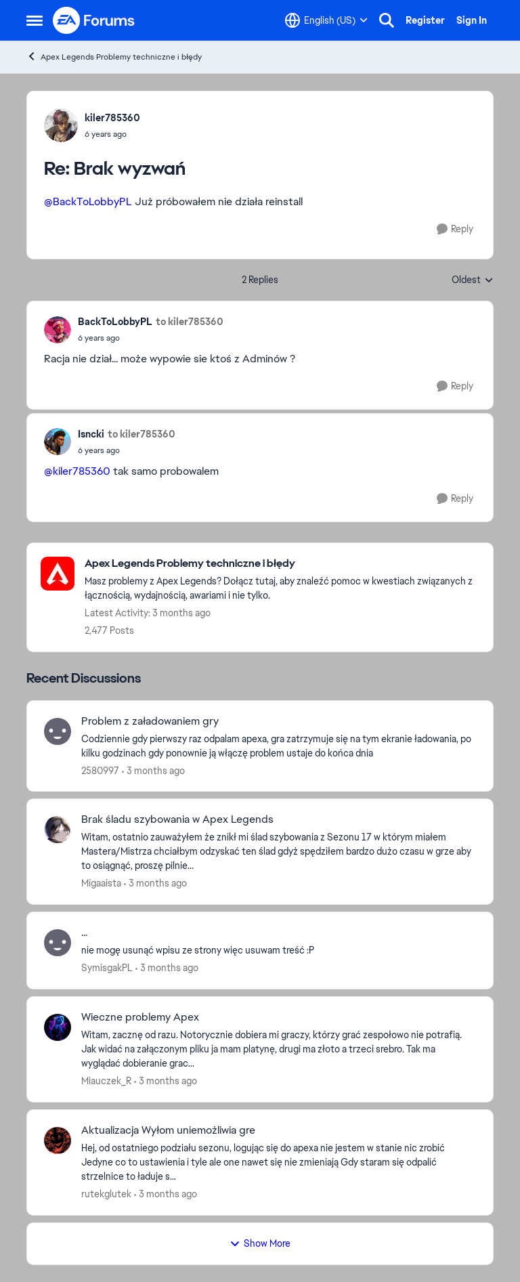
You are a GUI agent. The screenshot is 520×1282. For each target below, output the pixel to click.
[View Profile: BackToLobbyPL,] (57, 329)
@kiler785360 (77, 471)
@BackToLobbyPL (88, 201)
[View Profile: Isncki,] (57, 441)
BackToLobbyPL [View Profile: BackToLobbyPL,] (115, 322)
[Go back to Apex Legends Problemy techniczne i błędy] (282, 564)
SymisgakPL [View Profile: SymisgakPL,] (107, 968)
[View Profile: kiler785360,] (61, 125)
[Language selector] (326, 20)
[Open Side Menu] (34, 20)
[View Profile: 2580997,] (57, 731)
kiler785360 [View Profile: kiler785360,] (112, 118)
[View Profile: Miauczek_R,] (57, 1027)
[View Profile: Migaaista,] (57, 829)
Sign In (471, 20)
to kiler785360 (189, 322)
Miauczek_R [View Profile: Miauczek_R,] (106, 1081)
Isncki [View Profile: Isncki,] (91, 434)
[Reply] (455, 229)
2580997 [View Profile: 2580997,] (100, 770)
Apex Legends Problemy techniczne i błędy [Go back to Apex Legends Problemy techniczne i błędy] (114, 56)
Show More (260, 1243)
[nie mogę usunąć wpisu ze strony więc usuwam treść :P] (278, 950)
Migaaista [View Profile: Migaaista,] (101, 883)
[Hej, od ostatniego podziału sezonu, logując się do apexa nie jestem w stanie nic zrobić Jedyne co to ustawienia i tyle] (278, 1162)
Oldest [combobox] (473, 280)
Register (425, 20)
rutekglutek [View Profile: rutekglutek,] (106, 1194)
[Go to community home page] (94, 20)
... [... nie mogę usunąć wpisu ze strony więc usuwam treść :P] (84, 932)
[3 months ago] (153, 770)
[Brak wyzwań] (112, 134)
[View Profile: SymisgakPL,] (57, 942)
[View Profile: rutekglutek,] (57, 1140)
